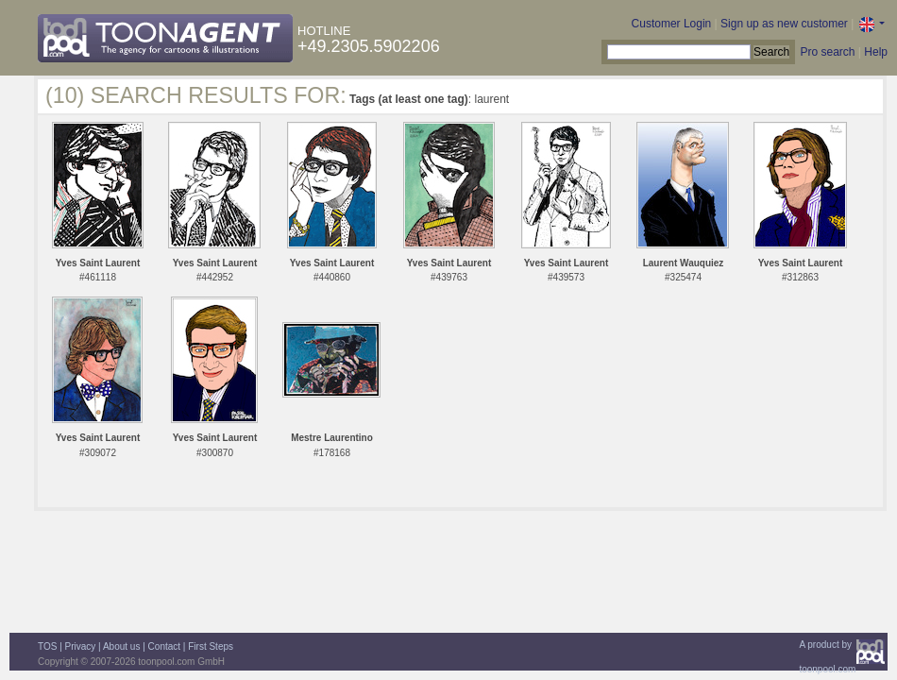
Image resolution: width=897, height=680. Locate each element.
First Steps (210, 646)
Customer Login (672, 23)
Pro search (827, 52)
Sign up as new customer (784, 23)
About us (121, 646)
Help (876, 52)
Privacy (80, 646)
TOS (47, 646)
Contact (164, 646)
